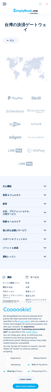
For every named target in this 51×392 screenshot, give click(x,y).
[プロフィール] (40, 4)
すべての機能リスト (11, 283)
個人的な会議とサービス (15, 230)
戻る (12, 40)
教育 (5, 203)
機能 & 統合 (8, 287)
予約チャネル (8, 291)
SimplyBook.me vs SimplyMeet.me (11, 302)
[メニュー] (5, 4)
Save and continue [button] (25, 386)
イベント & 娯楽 (10, 247)
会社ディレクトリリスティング (36, 300)
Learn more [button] (25, 379)
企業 (27, 287)
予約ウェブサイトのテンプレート (13, 296)
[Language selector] (45, 4)
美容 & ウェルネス (12, 195)
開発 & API (30, 295)
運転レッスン (9, 256)
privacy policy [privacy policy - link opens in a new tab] (24, 321)
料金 (27, 283)
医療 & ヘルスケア (12, 221)
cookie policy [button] (31, 332)
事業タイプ (30, 291)
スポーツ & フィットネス (15, 239)
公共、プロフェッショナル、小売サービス (17, 212)
